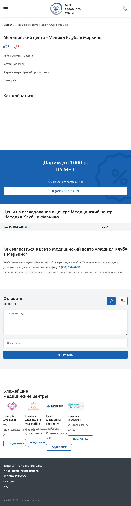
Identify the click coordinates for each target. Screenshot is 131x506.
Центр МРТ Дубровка (10, 417)
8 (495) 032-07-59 (125, 8)
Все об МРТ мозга (15, 476)
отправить (65, 355)
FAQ (5, 486)
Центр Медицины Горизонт (53, 419)
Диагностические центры (21, 471)
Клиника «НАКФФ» (74, 417)
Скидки (8, 481)
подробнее (16, 443)
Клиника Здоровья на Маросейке (33, 419)
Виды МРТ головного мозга (22, 466)
